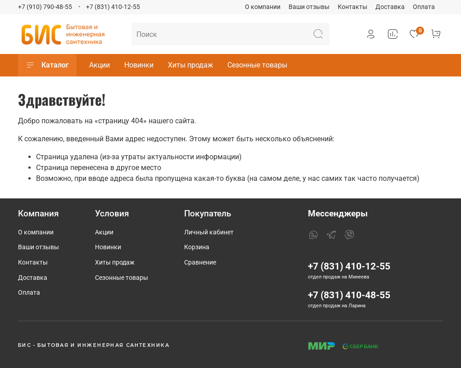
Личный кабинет (209, 232)
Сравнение (200, 262)
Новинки (139, 65)
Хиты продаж (190, 65)
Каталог (47, 65)
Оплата (424, 7)
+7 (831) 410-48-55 (349, 295)
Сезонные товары (257, 65)
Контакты (352, 7)
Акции (99, 65)
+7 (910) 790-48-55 (45, 7)
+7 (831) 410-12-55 (113, 7)
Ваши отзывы (309, 7)
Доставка (390, 7)
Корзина (196, 247)
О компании (262, 7)
